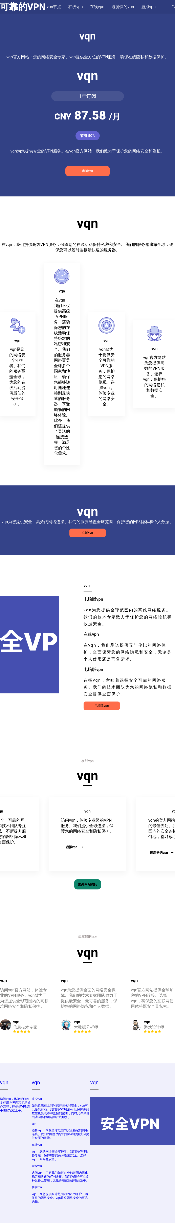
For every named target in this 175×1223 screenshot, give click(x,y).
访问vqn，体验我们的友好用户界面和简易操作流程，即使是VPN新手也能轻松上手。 (15, 1104)
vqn (4, 1082)
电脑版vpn (102, 705)
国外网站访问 (87, 884)
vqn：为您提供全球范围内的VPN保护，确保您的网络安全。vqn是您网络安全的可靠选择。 (60, 1198)
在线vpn (87, 532)
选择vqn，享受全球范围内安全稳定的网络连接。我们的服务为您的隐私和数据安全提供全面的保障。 (60, 1134)
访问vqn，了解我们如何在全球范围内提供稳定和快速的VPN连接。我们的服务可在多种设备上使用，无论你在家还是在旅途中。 (60, 1176)
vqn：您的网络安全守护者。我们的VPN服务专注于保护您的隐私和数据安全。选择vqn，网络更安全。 (60, 1155)
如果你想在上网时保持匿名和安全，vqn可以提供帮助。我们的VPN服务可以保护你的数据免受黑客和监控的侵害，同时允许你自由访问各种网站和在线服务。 (60, 1111)
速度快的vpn (162, 852)
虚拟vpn (87, 171)
